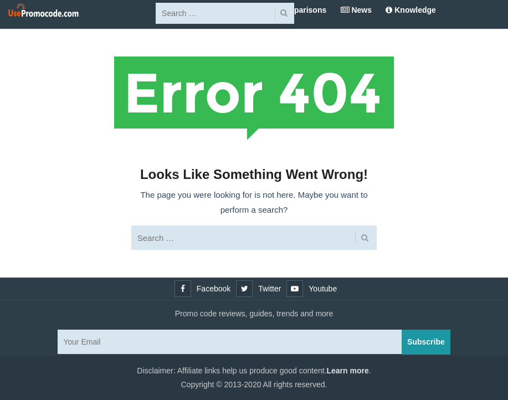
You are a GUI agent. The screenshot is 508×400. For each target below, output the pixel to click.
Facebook (213, 288)
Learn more (348, 370)
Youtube (323, 288)
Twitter (269, 288)
